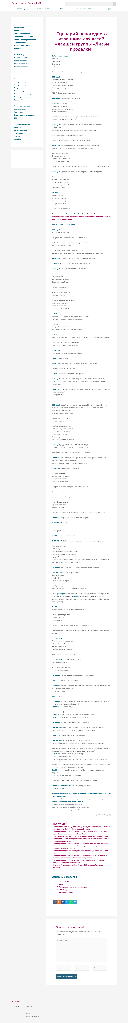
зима (61, 884)
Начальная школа (43, 9)
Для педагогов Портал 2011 (26, 3)
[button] (55, 902)
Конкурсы (108, 9)
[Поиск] (114, 4)
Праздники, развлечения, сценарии (73, 887)
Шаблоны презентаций (85, 9)
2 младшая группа (66, 892)
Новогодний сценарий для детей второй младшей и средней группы (81, 836)
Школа (62, 9)
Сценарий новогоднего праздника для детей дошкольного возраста (80, 843)
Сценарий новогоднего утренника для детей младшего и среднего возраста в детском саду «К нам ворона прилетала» (81, 216)
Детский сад (20, 9)
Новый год (63, 890)
